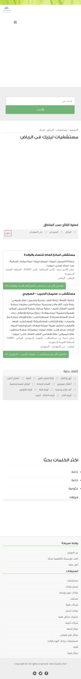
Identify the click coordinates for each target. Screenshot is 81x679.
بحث (40, 109)
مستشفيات (62, 129)
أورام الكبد (25, 321)
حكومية (73, 488)
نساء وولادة (48, 312)
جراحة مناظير (18, 329)
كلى (23, 334)
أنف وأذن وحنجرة (52, 304)
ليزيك (42, 129)
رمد (72, 265)
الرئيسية (73, 129)
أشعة (62, 300)
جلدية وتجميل (36, 300)
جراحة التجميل (65, 261)
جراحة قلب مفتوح (29, 304)
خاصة (70, 300)
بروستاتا (32, 329)
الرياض (50, 129)
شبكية (14, 261)
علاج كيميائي (66, 334)
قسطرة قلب (40, 317)
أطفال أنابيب (58, 308)
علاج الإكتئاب (55, 321)
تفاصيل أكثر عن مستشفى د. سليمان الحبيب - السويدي (35, 354)
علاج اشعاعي (49, 334)
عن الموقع (73, 552)
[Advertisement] (40, 47)
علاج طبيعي (19, 300)
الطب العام (34, 334)
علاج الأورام (25, 317)
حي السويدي (58, 346)
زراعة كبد (68, 304)
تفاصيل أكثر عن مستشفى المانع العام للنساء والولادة (34, 285)
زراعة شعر (52, 300)
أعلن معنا (73, 564)
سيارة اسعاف (40, 325)
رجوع (8, 233)
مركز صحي (61, 265)
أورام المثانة (40, 321)
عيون (51, 265)
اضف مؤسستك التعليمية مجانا (63, 558)
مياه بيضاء (26, 261)
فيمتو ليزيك (40, 261)
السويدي (44, 346)
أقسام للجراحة (58, 317)
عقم (49, 329)
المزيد (38, 395)
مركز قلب (59, 329)
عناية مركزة (43, 308)
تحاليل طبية (56, 325)
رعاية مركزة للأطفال (28, 312)
